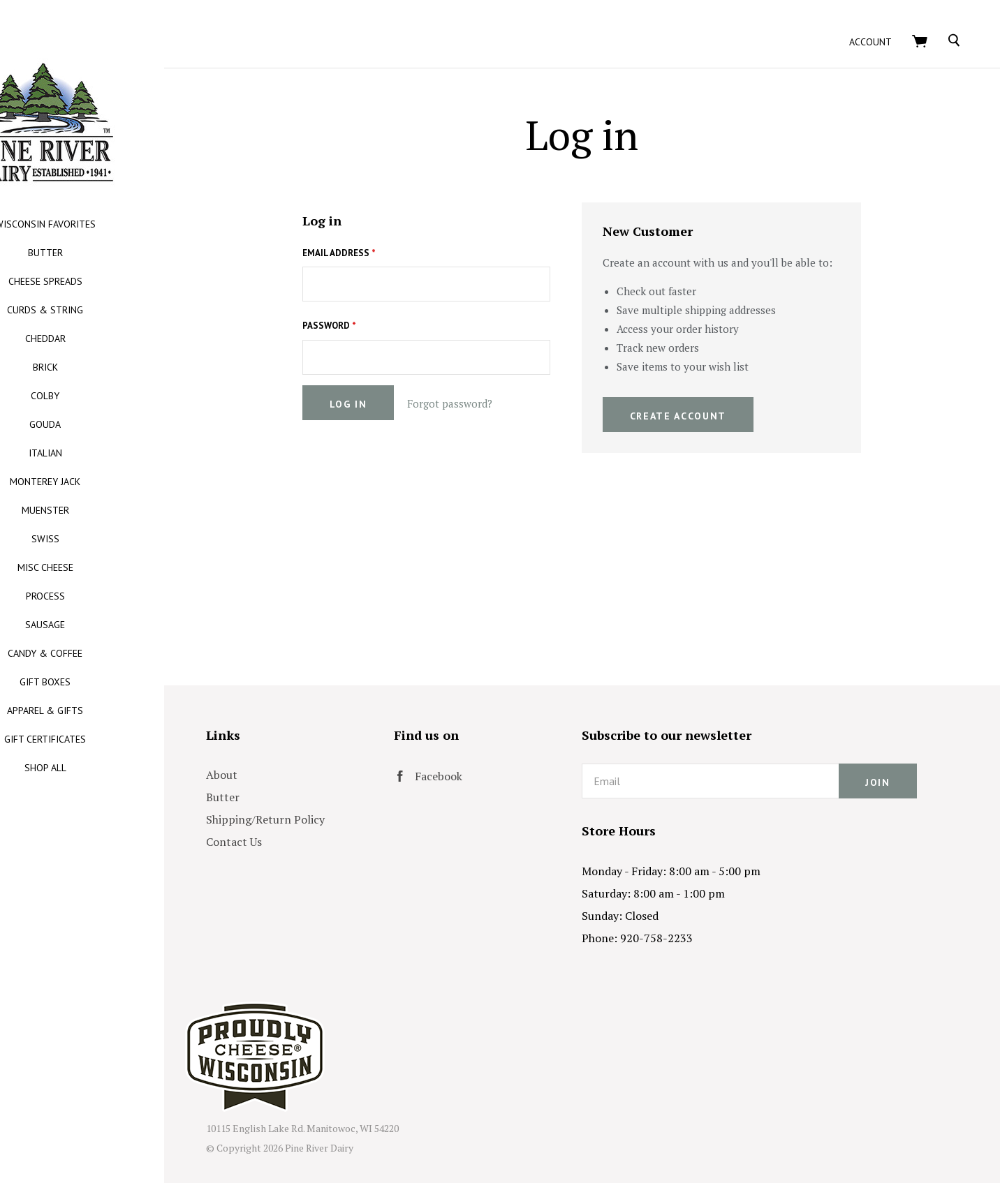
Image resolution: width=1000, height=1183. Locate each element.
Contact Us (307, 825)
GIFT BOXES (119, 682)
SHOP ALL (119, 767)
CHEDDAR (118, 338)
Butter (296, 781)
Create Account (714, 399)
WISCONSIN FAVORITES (118, 224)
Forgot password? (486, 387)
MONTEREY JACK (119, 481)
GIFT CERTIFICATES (119, 739)
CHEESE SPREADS (119, 281)
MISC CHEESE (119, 567)
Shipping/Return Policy (338, 803)
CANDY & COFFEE (119, 653)
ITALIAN (118, 453)
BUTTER (118, 252)
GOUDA (119, 424)
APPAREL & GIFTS (119, 710)
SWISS (119, 539)
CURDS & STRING (119, 310)
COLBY (119, 395)
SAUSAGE (119, 624)
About (295, 758)
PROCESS (118, 596)
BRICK (118, 367)
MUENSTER (118, 510)
